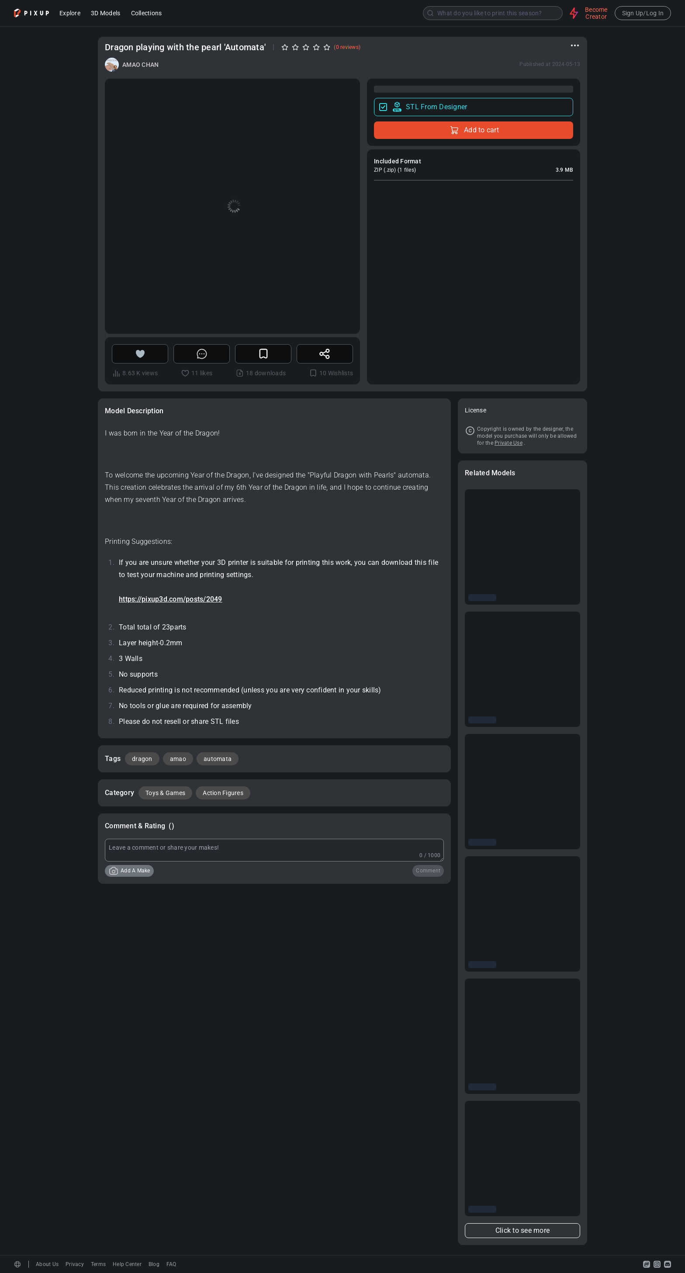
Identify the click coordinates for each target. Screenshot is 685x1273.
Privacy (75, 1264)
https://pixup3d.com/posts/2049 (170, 599)
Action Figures (223, 792)
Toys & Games (165, 792)
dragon (142, 758)
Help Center (127, 1264)
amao (178, 758)
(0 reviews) (347, 47)
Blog (154, 1264)
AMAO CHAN (140, 64)
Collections (146, 14)
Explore (69, 14)
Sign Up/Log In (643, 13)
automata (218, 758)
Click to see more (522, 1230)
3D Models (105, 14)
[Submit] (430, 13)
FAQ (171, 1264)
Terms (98, 1264)
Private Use (508, 443)
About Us (47, 1264)
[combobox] (366, 13)
